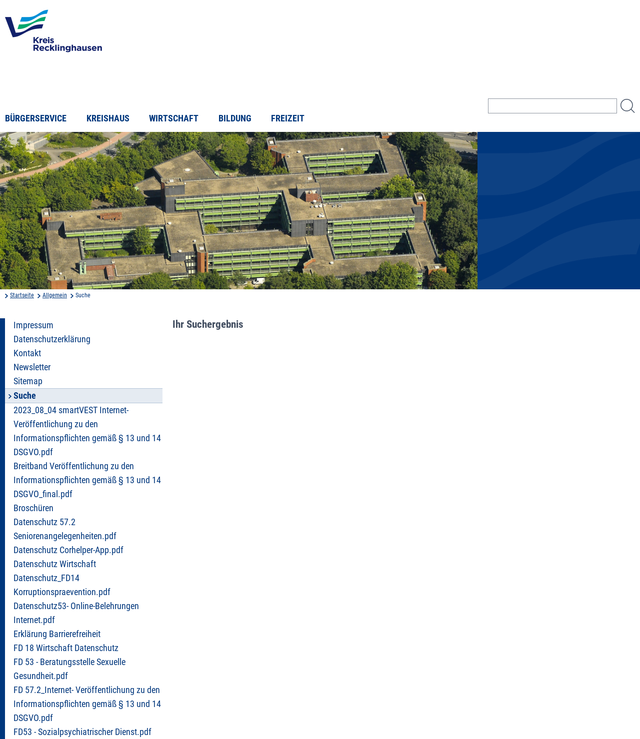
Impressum (34, 325)
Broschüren (34, 508)
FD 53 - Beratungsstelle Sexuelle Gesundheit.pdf (70, 669)
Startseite (22, 295)
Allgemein (54, 295)
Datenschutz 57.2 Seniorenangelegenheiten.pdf (65, 529)
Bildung (235, 118)
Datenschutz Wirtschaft (55, 564)
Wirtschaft (173, 118)
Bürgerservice (35, 118)
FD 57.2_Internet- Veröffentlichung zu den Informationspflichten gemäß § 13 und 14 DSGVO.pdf (87, 704)
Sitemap (28, 381)
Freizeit (287, 118)
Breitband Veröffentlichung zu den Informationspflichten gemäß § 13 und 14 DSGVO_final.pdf (87, 480)
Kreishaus (108, 118)
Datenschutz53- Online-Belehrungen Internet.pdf (76, 613)
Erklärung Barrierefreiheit (57, 634)
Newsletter (32, 367)
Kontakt (27, 353)
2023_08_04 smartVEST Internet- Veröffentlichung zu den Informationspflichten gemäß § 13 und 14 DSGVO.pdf (87, 431)
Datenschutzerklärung (52, 339)
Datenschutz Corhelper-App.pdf (69, 550)
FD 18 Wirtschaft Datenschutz (66, 648)
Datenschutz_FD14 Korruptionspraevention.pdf (62, 585)
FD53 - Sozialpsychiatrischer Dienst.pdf (83, 732)
